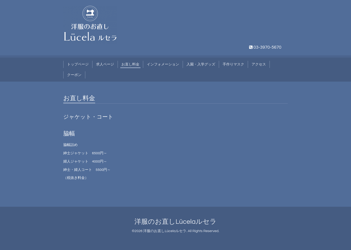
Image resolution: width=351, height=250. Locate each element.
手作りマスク (233, 64)
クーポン (74, 75)
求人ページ (105, 64)
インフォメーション (163, 64)
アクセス (259, 64)
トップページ (78, 64)
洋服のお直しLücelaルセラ (175, 221)
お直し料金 (130, 64)
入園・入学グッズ (200, 64)
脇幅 (69, 134)
